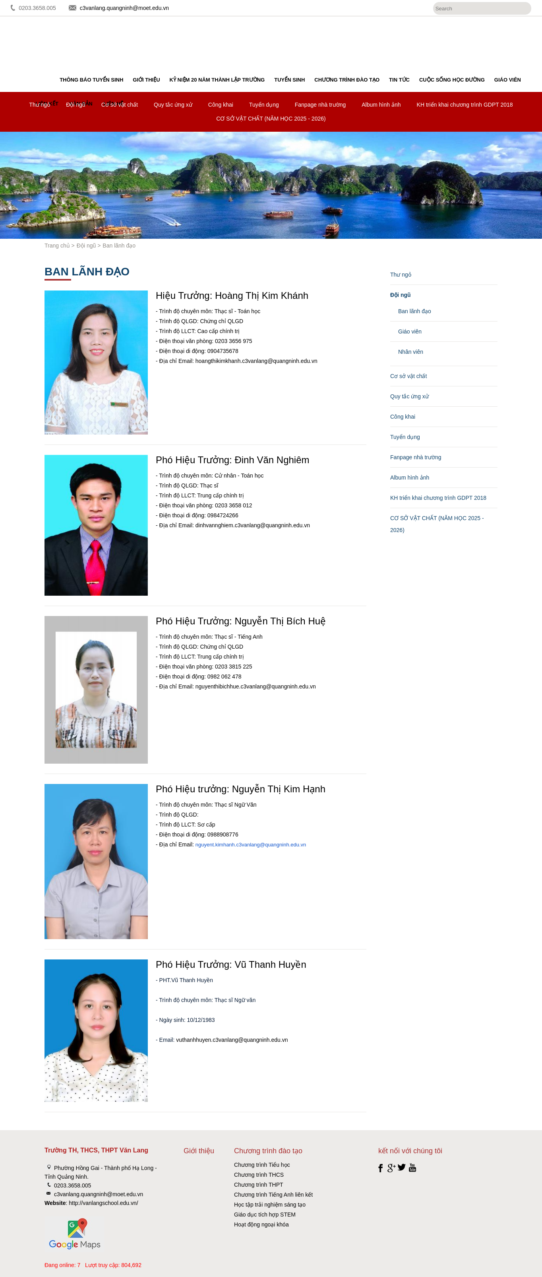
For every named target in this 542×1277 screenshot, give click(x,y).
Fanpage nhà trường (320, 104)
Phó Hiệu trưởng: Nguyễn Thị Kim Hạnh (240, 789)
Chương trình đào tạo (346, 80)
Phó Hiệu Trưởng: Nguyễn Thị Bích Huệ (241, 621)
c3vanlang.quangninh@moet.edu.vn (124, 8)
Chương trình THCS (259, 1175)
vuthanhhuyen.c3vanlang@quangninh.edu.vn (232, 1040)
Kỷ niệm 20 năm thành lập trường (217, 80)
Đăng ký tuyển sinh (505, 38)
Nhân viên (410, 352)
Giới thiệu (146, 80)
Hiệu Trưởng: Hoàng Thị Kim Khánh (232, 295)
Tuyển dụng (264, 104)
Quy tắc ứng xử (173, 104)
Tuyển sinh (289, 80)
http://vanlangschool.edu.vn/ (103, 1203)
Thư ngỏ (39, 104)
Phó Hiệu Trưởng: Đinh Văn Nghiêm (233, 459)
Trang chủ (57, 245)
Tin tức (399, 80)
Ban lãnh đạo (414, 311)
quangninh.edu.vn (285, 845)
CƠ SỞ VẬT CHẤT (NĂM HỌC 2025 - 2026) (270, 118)
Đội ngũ (75, 104)
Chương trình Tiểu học (262, 1165)
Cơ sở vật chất (119, 104)
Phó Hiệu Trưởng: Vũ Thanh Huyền (231, 964)
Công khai (220, 104)
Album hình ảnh (381, 104)
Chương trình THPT (258, 1184)
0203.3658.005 (37, 8)
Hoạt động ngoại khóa (261, 1224)
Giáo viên (507, 80)
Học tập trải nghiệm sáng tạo (270, 1204)
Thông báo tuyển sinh (91, 80)
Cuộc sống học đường (452, 80)
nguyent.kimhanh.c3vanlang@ (230, 845)
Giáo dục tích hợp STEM (265, 1214)
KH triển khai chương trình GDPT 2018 (465, 104)
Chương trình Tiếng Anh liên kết (273, 1194)
